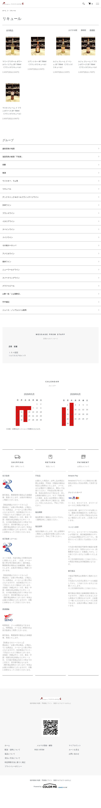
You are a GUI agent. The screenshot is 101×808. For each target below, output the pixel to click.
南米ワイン (8, 273)
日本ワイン (8, 211)
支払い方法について (10, 774)
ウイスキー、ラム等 (12, 184)
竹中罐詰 (6, 317)
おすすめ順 (73, 30)
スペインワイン (10, 237)
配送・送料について (10, 766)
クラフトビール (10, 299)
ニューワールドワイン (13, 282)
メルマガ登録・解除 (42, 762)
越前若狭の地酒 (10, 149)
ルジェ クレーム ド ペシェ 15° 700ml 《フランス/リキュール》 (63, 64)
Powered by (50, 802)
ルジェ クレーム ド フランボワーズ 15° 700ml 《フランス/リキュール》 (88, 64)
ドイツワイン (9, 246)
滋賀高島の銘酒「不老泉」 (15, 158)
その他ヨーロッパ (11, 255)
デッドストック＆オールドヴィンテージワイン (25, 202)
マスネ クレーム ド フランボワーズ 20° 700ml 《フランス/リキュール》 (12, 111)
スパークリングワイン (13, 290)
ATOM (41, 766)
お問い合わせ (72, 770)
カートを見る (72, 766)
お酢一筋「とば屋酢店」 (14, 308)
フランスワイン (10, 220)
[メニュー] (97, 3)
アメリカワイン (10, 264)
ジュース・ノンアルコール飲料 (17, 326)
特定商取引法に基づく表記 (12, 779)
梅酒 (4, 175)
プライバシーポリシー (11, 783)
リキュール (14, 10)
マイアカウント (73, 762)
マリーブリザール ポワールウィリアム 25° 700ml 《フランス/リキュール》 (12, 64)
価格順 (83, 30)
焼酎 (4, 166)
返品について (7, 770)
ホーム (4, 10)
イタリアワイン (10, 228)
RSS (36, 766)
